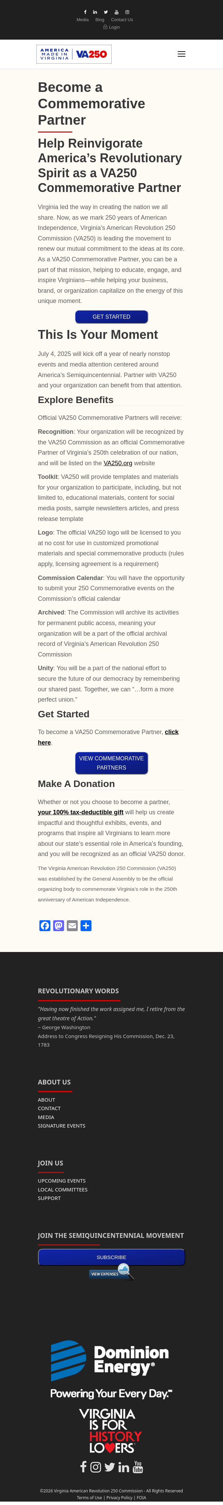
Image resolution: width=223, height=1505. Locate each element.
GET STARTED (111, 317)
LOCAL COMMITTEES (63, 1189)
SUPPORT (49, 1198)
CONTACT (49, 1108)
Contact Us (122, 19)
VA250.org (118, 463)
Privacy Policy (120, 1498)
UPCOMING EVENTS (62, 1180)
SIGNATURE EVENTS (62, 1125)
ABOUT (46, 1099)
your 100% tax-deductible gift (81, 812)
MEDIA (46, 1117)
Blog (100, 19)
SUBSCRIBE (111, 1257)
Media (82, 19)
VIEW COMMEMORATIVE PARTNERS (111, 763)
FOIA (141, 1498)
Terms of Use (89, 1498)
